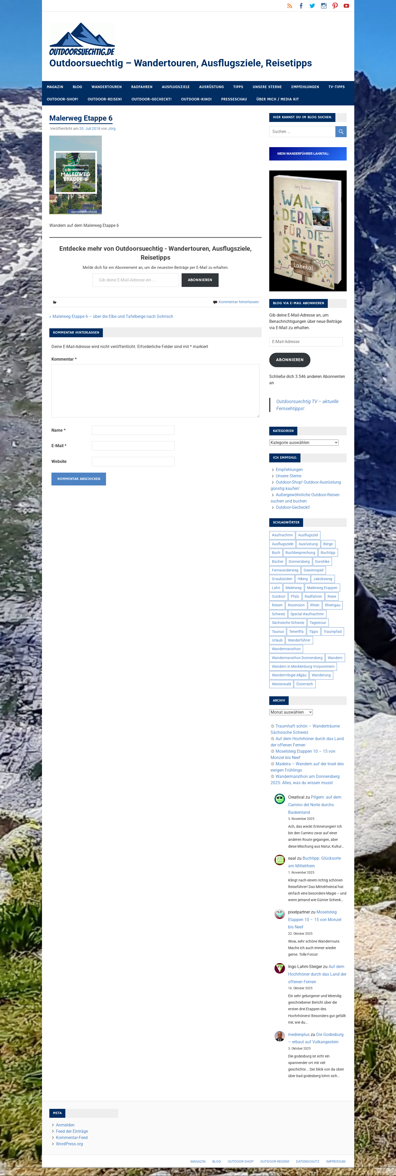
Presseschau (234, 99)
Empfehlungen (305, 87)
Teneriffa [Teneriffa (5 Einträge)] (296, 632)
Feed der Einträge (72, 1131)
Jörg (111, 129)
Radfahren (141, 87)
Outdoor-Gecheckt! (151, 99)
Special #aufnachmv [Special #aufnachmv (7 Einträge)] (307, 614)
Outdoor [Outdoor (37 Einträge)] (279, 597)
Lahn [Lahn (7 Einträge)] (276, 588)
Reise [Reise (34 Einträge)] (332, 597)
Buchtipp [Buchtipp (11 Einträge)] (328, 553)
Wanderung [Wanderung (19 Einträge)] (321, 675)
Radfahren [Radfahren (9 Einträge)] (313, 597)
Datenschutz (307, 1162)
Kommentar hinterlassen (239, 302)
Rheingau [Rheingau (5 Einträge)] (332, 605)
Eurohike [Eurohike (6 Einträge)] (322, 562)
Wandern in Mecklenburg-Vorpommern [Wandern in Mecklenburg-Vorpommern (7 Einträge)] (303, 667)
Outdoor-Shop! (62, 99)
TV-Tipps (337, 87)
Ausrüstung (211, 87)
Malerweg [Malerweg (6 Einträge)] (294, 588)
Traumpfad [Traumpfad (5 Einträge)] (333, 632)
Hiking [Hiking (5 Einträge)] (303, 579)
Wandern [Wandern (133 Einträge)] (335, 658)
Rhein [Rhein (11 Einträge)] (314, 605)
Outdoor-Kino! (196, 99)
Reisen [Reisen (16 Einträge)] (277, 605)
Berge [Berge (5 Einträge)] (328, 544)
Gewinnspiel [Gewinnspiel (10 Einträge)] (313, 570)
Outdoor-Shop (241, 1162)
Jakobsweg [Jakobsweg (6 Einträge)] (322, 579)
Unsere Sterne (267, 87)
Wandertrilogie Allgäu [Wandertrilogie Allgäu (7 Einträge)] (289, 675)
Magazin (55, 87)
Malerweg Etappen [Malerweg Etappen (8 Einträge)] (322, 588)
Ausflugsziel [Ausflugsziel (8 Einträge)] (308, 535)
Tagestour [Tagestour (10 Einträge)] (318, 623)
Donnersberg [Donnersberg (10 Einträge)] (299, 562)
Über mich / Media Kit (277, 99)
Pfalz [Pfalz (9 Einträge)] (295, 597)
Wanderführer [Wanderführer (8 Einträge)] (299, 640)
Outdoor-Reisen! (105, 99)
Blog (77, 87)
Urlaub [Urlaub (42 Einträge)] (277, 640)
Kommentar (64, 359)
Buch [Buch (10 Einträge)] (276, 553)
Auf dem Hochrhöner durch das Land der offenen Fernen (317, 974)
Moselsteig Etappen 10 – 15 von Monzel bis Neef (314, 920)
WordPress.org (69, 1144)
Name (58, 430)
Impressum (335, 1162)
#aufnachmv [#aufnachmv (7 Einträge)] (282, 535)
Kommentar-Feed (72, 1137)
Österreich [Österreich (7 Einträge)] (304, 684)
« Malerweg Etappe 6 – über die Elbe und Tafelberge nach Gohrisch (111, 316)
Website (59, 461)
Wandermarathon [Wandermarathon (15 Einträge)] (286, 649)
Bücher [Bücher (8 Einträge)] (277, 562)
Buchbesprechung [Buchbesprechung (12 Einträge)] (300, 553)
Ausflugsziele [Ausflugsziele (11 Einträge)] (282, 544)
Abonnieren (200, 280)
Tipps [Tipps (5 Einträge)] (313, 632)
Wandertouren (107, 87)
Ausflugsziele (176, 87)
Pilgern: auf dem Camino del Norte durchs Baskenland (314, 805)
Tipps (238, 87)
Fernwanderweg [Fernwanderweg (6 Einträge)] (285, 570)
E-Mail (58, 445)
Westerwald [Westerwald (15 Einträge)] (281, 684)
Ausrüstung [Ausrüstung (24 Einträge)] (308, 544)
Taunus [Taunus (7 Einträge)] (278, 632)
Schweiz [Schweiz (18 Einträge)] (278, 614)
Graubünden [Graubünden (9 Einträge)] (282, 579)
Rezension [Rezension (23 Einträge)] (296, 605)
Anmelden (65, 1125)
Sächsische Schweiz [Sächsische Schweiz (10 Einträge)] (288, 623)
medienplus (299, 1034)
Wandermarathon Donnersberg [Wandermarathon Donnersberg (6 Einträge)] (297, 658)
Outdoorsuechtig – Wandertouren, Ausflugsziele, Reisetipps (183, 63)
